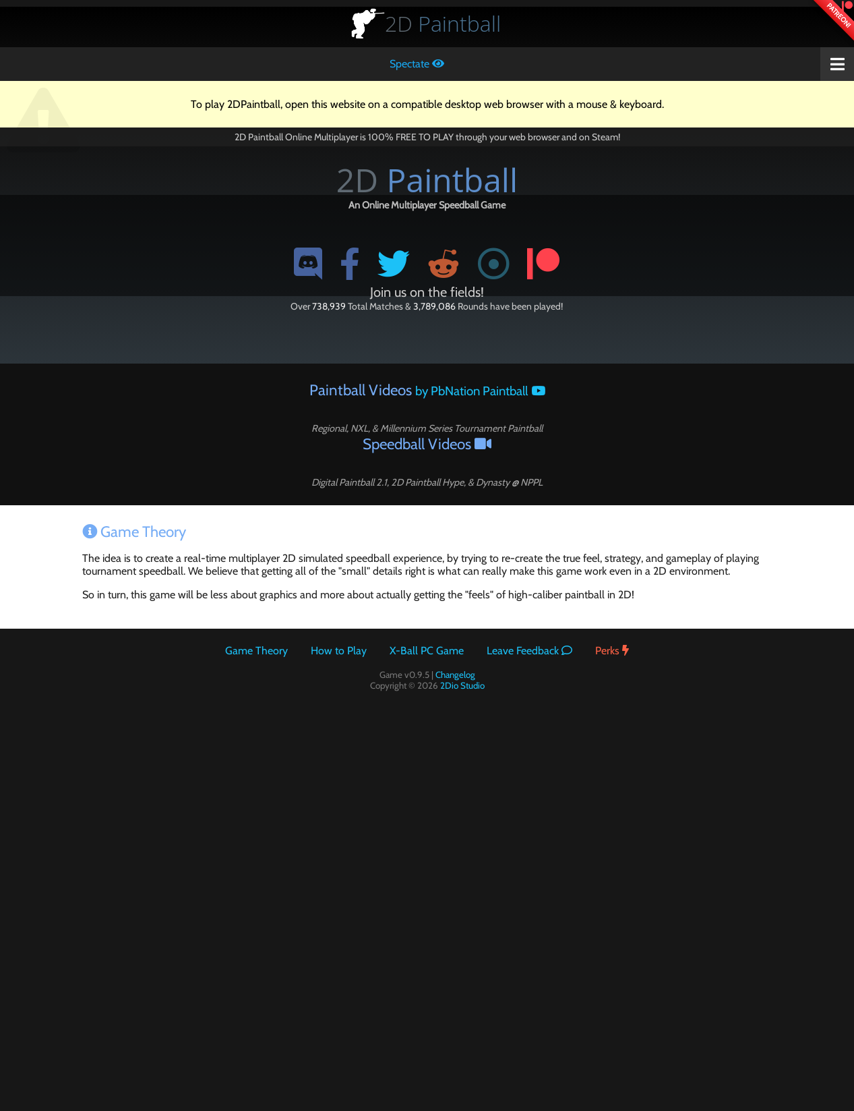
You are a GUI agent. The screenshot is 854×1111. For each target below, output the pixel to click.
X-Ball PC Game (427, 650)
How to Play (339, 650)
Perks (612, 650)
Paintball (443, 23)
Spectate (417, 63)
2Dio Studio (462, 685)
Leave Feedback (529, 650)
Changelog (455, 674)
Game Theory (256, 650)
